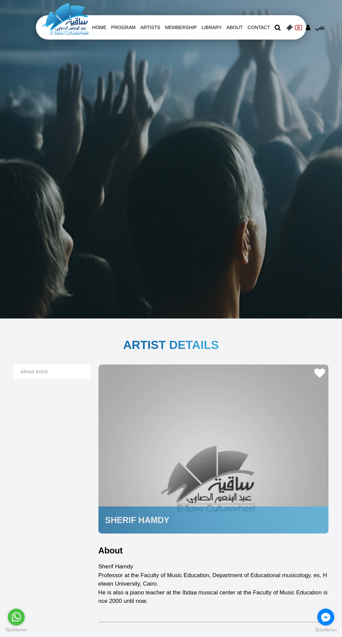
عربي (320, 27)
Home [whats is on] (99, 27)
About (235, 27)
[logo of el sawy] (65, 19)
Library (212, 27)
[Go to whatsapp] (16, 617)
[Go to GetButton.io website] (326, 630)
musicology (296, 575)
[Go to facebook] (325, 617)
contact (259, 27)
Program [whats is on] (123, 27)
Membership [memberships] (181, 27)
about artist (34, 371)
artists (150, 27)
